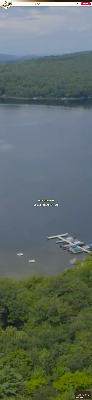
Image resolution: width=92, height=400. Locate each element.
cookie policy (86, 395)
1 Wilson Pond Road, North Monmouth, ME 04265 (81, 1)
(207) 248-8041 (66, 1)
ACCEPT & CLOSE (80, 397)
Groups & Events (37, 4)
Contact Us (58, 1)
